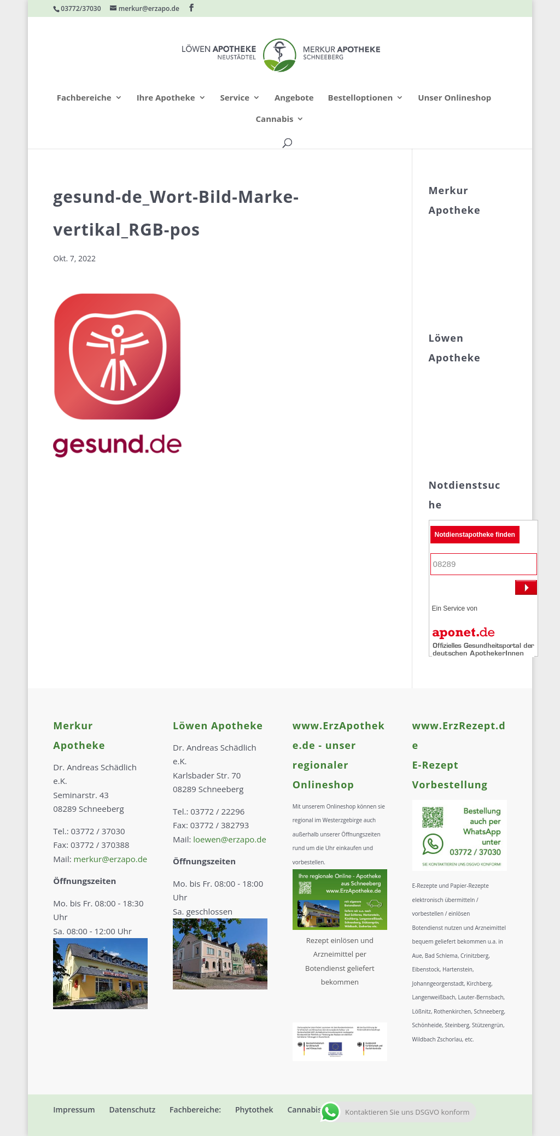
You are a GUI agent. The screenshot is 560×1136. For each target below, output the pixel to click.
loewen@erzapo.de (229, 839)
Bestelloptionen (360, 98)
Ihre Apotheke (166, 98)
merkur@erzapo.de (111, 858)
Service (234, 98)
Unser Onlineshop (454, 98)
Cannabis (275, 119)
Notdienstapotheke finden (475, 534)
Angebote (294, 98)
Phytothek (254, 1109)
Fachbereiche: (195, 1109)
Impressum (74, 1109)
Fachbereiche (84, 98)
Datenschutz (132, 1109)
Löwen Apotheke (218, 725)
